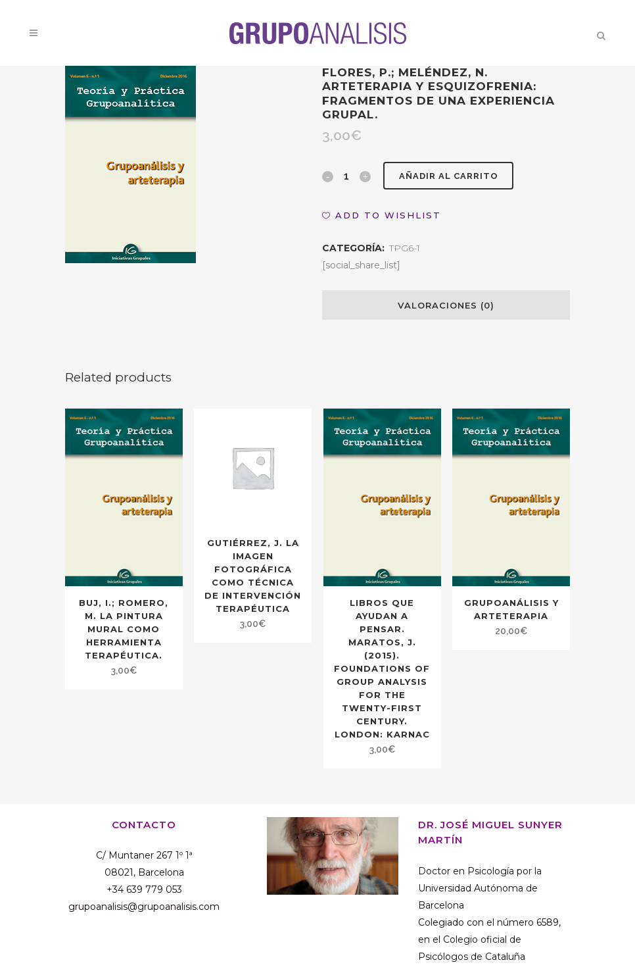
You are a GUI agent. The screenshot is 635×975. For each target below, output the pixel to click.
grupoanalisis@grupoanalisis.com (144, 907)
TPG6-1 (404, 248)
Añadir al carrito (449, 176)
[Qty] (346, 175)
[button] (381, 215)
